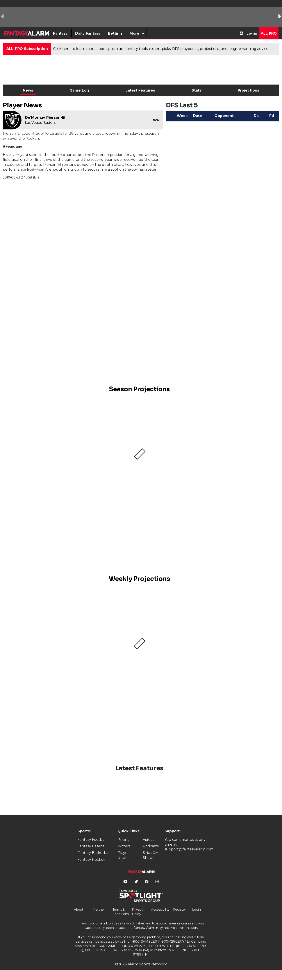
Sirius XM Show (151, 847)
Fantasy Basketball (94, 845)
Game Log (79, 90)
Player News (123, 847)
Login (251, 33)
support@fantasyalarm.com (189, 842)
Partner (99, 902)
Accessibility (160, 902)
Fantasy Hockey (91, 852)
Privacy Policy (137, 904)
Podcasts (151, 839)
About (78, 902)
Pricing (124, 832)
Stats (196, 90)
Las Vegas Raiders (40, 122)
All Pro (269, 33)
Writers (124, 839)
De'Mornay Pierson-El (45, 117)
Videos (148, 832)
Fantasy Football (92, 832)
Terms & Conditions (120, 904)
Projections (248, 90)
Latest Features (140, 90)
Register (179, 902)
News (28, 90)
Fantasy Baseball (92, 839)
